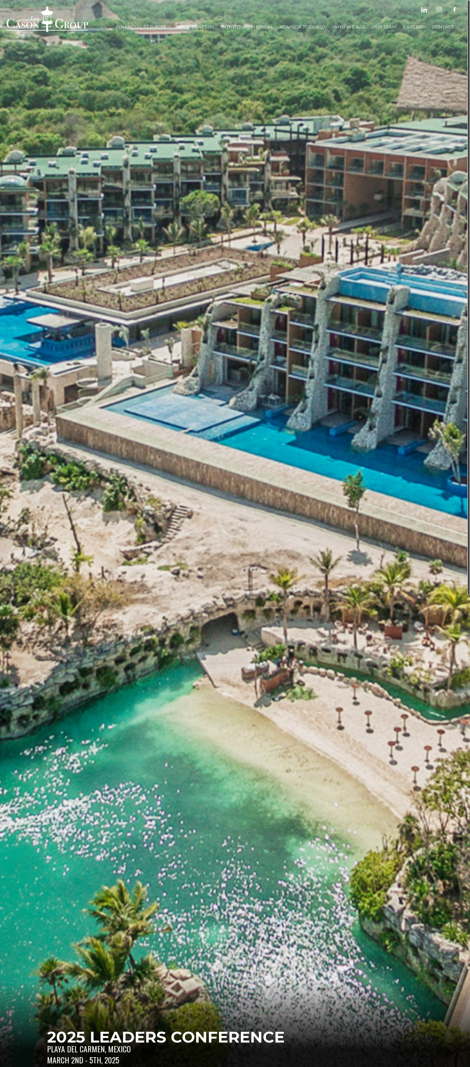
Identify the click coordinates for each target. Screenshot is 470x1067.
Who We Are (349, 26)
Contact (442, 26)
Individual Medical (247, 26)
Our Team (384, 26)
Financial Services (141, 26)
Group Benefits (193, 26)
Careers (414, 26)
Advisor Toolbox (303, 26)
